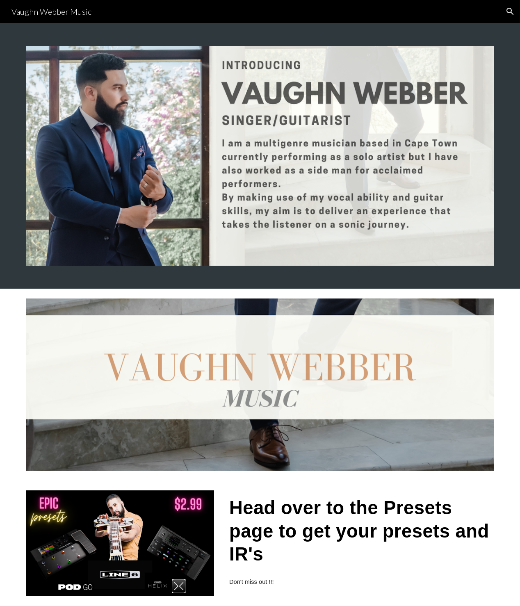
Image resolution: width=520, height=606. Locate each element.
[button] (510, 11)
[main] (360, 530)
